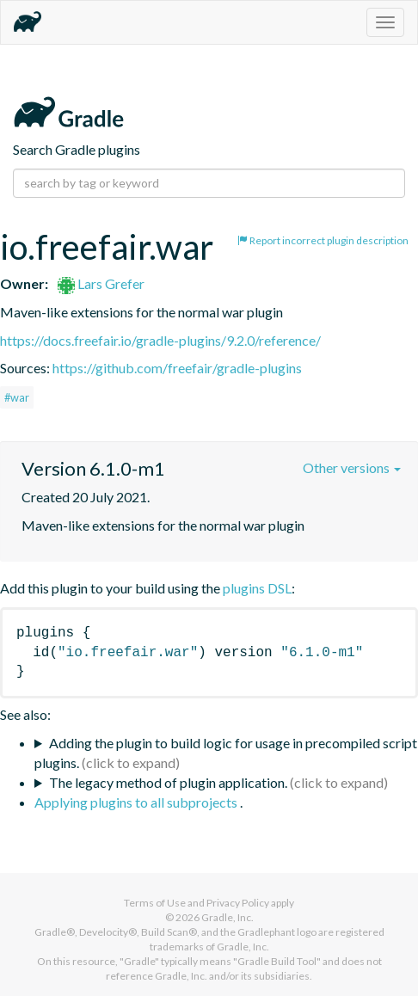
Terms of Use (155, 902)
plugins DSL (257, 588)
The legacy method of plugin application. (168, 782)
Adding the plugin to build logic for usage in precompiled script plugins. (225, 753)
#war (16, 397)
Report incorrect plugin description (323, 240)
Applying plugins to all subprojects (137, 802)
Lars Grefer (101, 283)
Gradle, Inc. (227, 917)
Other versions (352, 467)
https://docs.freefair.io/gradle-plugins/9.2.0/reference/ (160, 340)
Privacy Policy (237, 902)
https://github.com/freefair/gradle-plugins (177, 368)
